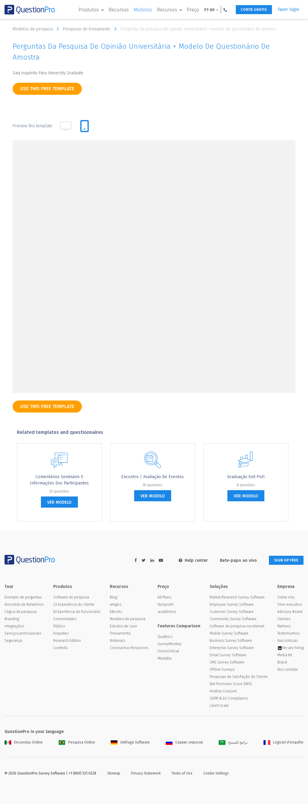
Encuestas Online (24, 743)
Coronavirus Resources (129, 648)
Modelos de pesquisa (37, 29)
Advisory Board (289, 612)
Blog (113, 597)
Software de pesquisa (71, 597)
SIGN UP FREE (284, 560)
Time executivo (289, 605)
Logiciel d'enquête (283, 743)
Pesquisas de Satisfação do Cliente (239, 677)
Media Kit (284, 655)
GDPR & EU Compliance (229, 699)
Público (59, 626)
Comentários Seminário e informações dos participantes (59, 480)
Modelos (138, 10)
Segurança (13, 641)
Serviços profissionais (23, 634)
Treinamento (120, 634)
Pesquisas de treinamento (91, 29)
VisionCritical (168, 651)
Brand (282, 662)
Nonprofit (166, 605)
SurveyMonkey (170, 644)
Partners (284, 626)
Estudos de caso (123, 626)
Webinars (117, 641)
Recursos (114, 10)
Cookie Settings (216, 774)
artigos (115, 605)
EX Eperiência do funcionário (76, 612)
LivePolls (60, 648)
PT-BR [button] (205, 10)
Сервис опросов (184, 743)
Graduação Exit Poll (246, 476)
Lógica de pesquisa (20, 612)
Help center (190, 560)
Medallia (164, 659)
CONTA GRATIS (251, 9)
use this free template (47, 88)
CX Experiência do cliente (73, 605)
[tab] (84, 126)
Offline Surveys (222, 670)
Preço (189, 10)
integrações (14, 626)
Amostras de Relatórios (24, 605)
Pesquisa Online (77, 743)
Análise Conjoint (223, 691)
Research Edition (67, 641)
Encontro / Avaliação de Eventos (152, 476)
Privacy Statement (146, 774)
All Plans (164, 597)
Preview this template (32, 125)
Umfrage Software (130, 743)
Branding (12, 619)
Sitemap (113, 774)
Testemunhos (288, 634)
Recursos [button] (163, 10)
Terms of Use (181, 774)
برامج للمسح (233, 743)
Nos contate (287, 670)
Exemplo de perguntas (23, 597)
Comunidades (64, 619)
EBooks (116, 612)
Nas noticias (287, 641)
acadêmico (167, 612)
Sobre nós (285, 597)
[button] (221, 9)
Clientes (284, 619)
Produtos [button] (85, 10)
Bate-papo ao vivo (235, 560)
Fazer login (288, 9)
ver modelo (59, 502)
